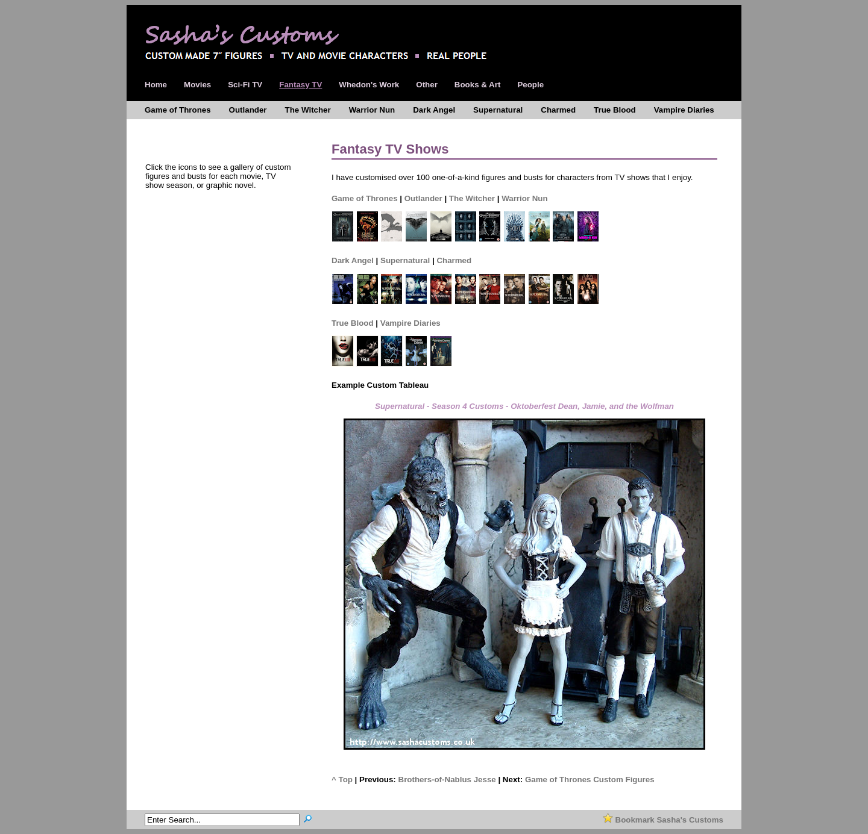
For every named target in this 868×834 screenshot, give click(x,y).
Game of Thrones (365, 198)
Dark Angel (353, 260)
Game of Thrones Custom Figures (590, 779)
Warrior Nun (525, 198)
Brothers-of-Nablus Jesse (447, 779)
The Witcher (472, 198)
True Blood (353, 323)
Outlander (423, 198)
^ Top (342, 779)
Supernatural (405, 260)
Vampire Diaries (410, 323)
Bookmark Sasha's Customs (663, 819)
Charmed (453, 260)
